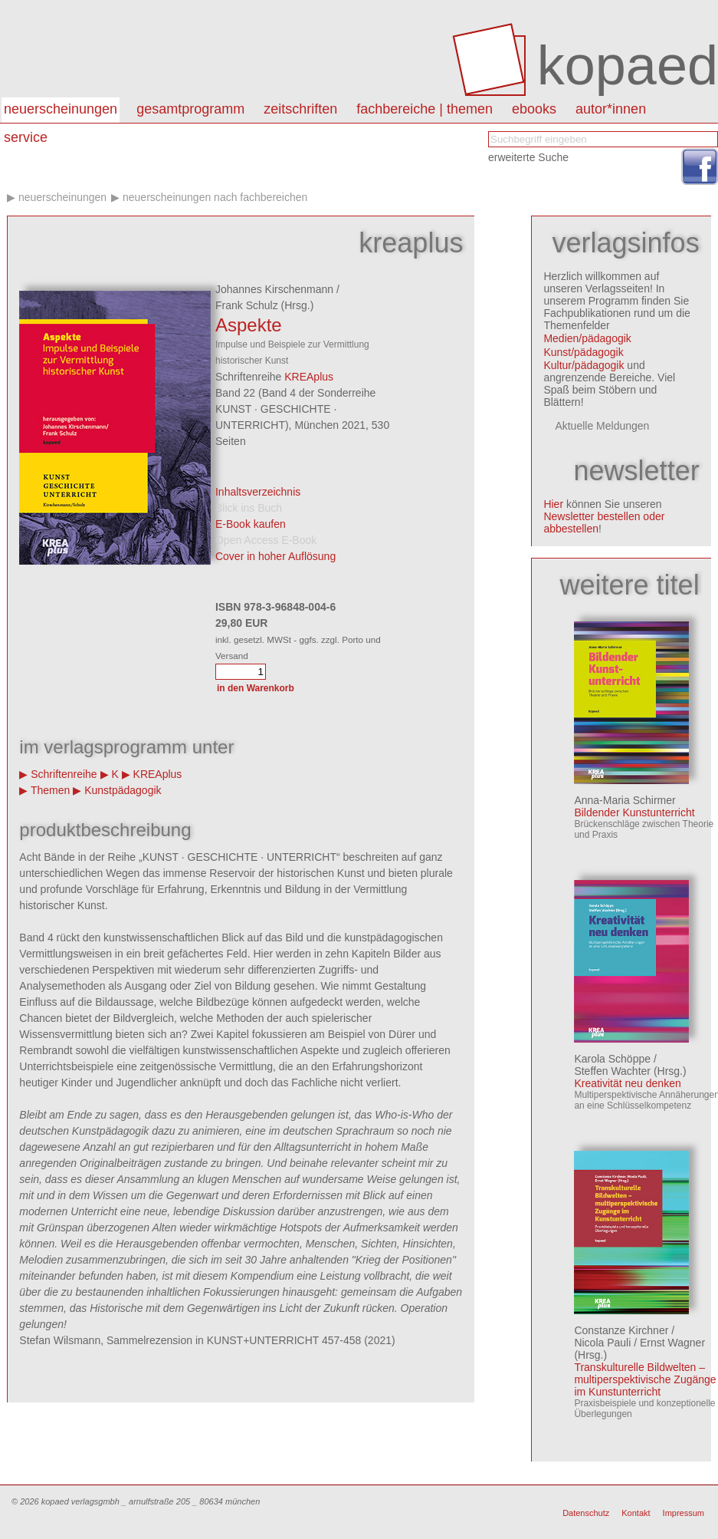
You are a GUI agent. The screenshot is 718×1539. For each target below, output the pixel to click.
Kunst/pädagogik (583, 352)
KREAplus (308, 377)
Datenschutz (585, 1513)
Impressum (683, 1513)
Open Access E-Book (265, 540)
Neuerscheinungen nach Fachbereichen (215, 197)
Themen (50, 790)
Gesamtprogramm (190, 109)
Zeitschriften (300, 109)
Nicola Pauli (602, 1342)
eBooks (534, 109)
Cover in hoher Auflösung (275, 556)
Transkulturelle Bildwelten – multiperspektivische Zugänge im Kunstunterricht (645, 1379)
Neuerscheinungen (60, 109)
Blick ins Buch (248, 508)
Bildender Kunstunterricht (634, 812)
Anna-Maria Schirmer (624, 800)
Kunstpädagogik (122, 790)
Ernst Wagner (672, 1342)
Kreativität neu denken (627, 1083)
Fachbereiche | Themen (424, 109)
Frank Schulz (246, 305)
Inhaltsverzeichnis (257, 492)
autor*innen (610, 109)
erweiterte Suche (528, 157)
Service (26, 137)
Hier (553, 504)
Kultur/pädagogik (583, 365)
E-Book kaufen (250, 524)
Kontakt (635, 1513)
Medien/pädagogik (587, 338)
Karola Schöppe (612, 1059)
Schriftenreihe (64, 774)
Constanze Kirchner (621, 1330)
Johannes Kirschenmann (274, 289)
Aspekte (248, 325)
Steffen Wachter (612, 1071)
